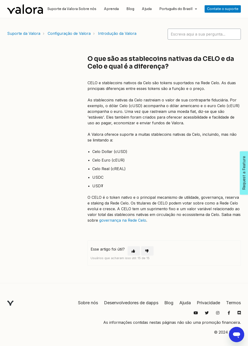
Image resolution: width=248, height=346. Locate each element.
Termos (233, 302)
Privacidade (208, 302)
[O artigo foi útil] (134, 251)
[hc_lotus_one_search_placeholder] (204, 34)
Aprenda (111, 9)
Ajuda (147, 9)
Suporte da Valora (23, 33)
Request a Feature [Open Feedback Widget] (244, 173)
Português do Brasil (176, 9)
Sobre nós (87, 9)
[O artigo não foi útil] (147, 251)
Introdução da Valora (117, 33)
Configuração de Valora (69, 33)
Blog (130, 9)
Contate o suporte (222, 9)
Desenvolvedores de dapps (131, 302)
